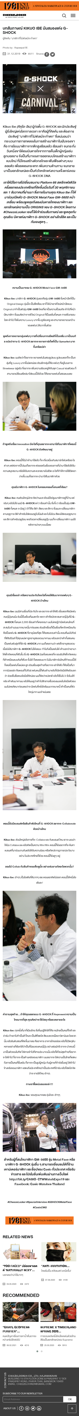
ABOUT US (9, 1408)
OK (70, 1399)
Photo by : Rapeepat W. (15, 47)
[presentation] (5, 91)
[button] (37, 1351)
